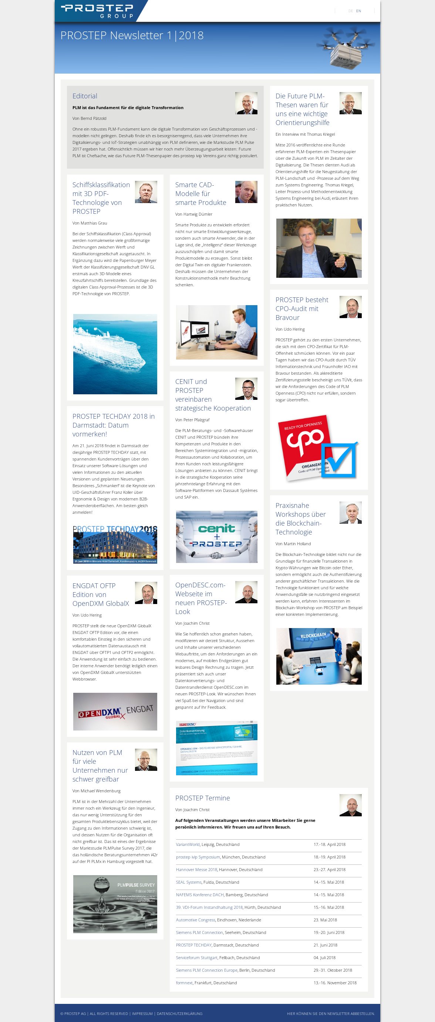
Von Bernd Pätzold (89, 118)
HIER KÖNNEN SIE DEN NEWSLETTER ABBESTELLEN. (331, 1013)
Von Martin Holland (293, 543)
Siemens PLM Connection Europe (206, 970)
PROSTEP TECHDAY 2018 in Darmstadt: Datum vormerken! (113, 425)
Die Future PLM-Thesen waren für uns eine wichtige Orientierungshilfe (303, 109)
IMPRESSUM (142, 1013)
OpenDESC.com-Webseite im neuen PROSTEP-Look (201, 598)
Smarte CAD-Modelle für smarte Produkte (200, 193)
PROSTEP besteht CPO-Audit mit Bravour (302, 308)
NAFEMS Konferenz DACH (200, 894)
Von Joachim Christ (192, 623)
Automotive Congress (195, 920)
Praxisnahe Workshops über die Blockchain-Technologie (301, 518)
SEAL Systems (189, 882)
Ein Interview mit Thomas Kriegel (305, 134)
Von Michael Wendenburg (96, 790)
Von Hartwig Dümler (193, 214)
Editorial (84, 95)
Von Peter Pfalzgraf (192, 419)
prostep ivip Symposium (198, 857)
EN (358, 10)
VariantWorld (188, 844)
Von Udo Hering (290, 329)
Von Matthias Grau (89, 223)
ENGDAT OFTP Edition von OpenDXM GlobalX (100, 594)
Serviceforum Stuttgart (197, 957)
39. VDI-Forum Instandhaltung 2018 (209, 907)
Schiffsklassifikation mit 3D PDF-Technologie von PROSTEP (101, 198)
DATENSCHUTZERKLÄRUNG (179, 1013)
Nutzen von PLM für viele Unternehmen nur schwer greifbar (100, 765)
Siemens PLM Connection (199, 932)
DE (350, 10)
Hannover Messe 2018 (196, 869)
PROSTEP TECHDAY (194, 945)
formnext (184, 982)
